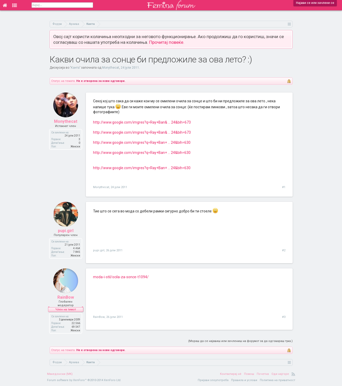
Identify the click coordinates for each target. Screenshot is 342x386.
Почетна (263, 374)
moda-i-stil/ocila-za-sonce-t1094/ (121, 277)
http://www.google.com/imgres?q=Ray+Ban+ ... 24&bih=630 (142, 142)
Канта (75, 67)
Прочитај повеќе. (166, 42)
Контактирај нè (230, 374)
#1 (283, 187)
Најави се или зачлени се (315, 3)
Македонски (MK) (60, 374)
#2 (283, 250)
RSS (293, 374)
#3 (283, 317)
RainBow (65, 297)
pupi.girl (65, 230)
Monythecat (110, 67)
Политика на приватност (277, 380)
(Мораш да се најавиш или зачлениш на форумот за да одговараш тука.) (240, 341)
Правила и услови (244, 380)
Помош (249, 374)
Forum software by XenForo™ (84, 380)
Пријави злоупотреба (213, 380)
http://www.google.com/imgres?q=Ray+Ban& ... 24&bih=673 (142, 122)
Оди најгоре (280, 374)
